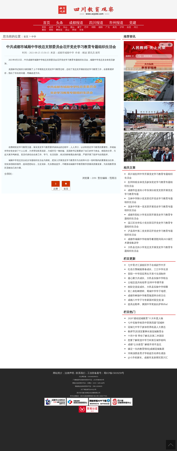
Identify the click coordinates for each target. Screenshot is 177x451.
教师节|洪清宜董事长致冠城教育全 (146, 331)
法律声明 (69, 373)
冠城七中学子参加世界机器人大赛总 (147, 327)
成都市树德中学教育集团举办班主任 (147, 295)
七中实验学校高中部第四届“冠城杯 (146, 322)
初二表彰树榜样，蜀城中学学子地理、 (148, 291)
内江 (136, 27)
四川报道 (96, 22)
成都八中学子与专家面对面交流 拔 (146, 300)
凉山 (67, 30)
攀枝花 (59, 30)
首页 (46, 22)
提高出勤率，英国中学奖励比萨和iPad (147, 304)
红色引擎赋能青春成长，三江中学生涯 (148, 269)
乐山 (65, 27)
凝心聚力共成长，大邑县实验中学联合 (148, 278)
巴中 (86, 27)
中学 (33, 36)
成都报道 (76, 22)
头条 (59, 22)
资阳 (51, 30)
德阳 (101, 27)
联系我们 (80, 373)
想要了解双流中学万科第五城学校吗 (147, 340)
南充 (115, 27)
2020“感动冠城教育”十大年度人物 (145, 318)
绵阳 (93, 27)
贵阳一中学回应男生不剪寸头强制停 (147, 273)
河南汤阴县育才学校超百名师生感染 (147, 353)
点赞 (55, 188)
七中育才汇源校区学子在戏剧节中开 (147, 265)
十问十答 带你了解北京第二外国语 (146, 335)
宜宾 (44, 27)
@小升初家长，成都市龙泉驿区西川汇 (148, 357)
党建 (132, 22)
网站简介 (57, 373)
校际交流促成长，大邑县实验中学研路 (148, 286)
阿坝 (74, 30)
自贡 (129, 27)
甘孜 (81, 30)
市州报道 (116, 22)
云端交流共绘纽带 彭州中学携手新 (146, 282)
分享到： (9, 173)
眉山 (72, 27)
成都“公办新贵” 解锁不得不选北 (144, 344)
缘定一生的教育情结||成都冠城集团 (146, 348)
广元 (108, 27)
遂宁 (79, 27)
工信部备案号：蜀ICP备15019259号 (105, 373)
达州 (51, 27)
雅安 (44, 30)
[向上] (171, 445)
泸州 (122, 27)
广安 (58, 27)
